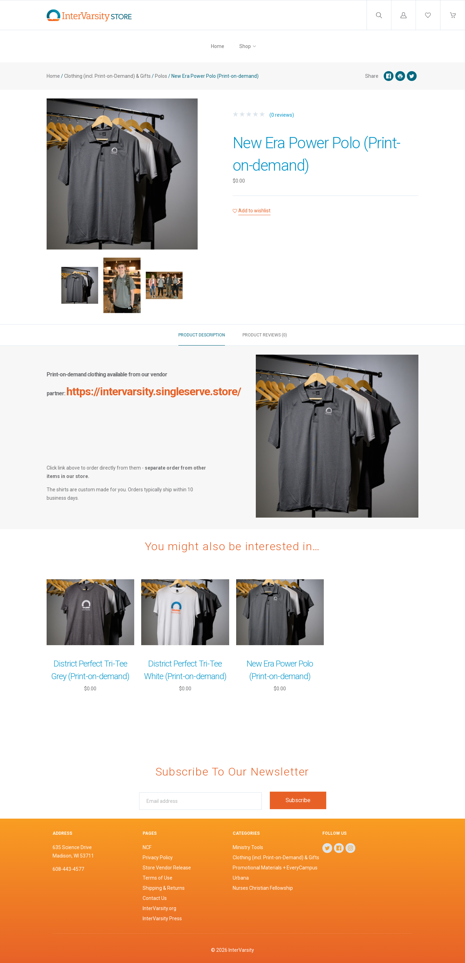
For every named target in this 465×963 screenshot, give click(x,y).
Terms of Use (157, 878)
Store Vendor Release (167, 867)
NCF (147, 847)
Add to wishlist (254, 210)
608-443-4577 (68, 869)
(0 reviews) (263, 115)
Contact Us (155, 898)
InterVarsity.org (159, 908)
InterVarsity (241, 950)
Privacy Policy (158, 857)
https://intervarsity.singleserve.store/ (153, 391)
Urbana (241, 878)
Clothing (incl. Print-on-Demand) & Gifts (107, 76)
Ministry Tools (248, 847)
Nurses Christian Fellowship (263, 888)
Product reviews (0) (264, 335)
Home (217, 46)
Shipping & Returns (164, 888)
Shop (245, 46)
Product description (201, 335)
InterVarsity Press (162, 918)
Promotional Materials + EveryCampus (275, 867)
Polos (161, 76)
